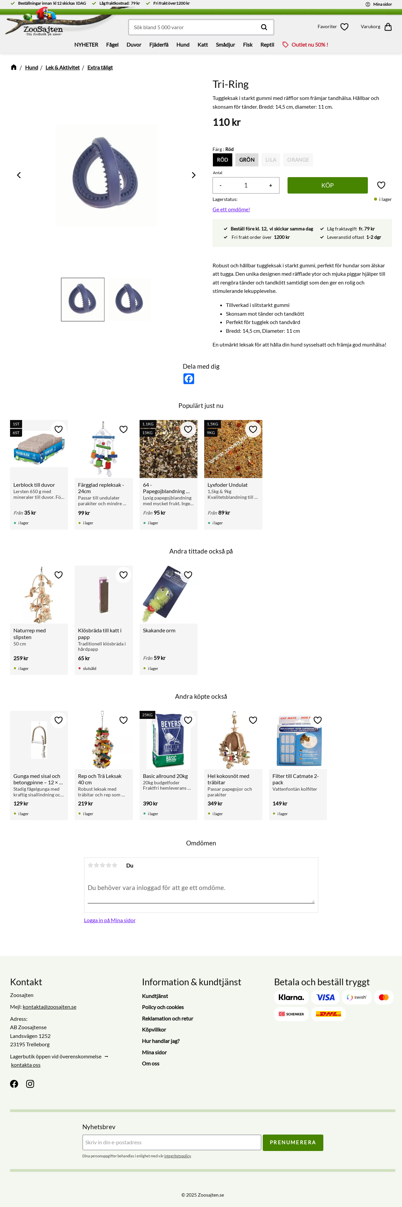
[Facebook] (14, 1084)
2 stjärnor (97, 865)
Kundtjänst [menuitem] (155, 996)
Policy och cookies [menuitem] (163, 1007)
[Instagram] (30, 1084)
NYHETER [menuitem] (86, 44)
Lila (270, 160)
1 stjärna (91, 865)
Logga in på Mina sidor (110, 920)
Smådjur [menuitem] (225, 44)
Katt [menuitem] (202, 44)
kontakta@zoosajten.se (49, 1006)
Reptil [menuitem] (267, 44)
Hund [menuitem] (182, 44)
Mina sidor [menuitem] (154, 1052)
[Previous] (19, 175)
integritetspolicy (177, 1156)
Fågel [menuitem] (112, 44)
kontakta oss (26, 1064)
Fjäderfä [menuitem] (158, 44)
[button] (334, 26)
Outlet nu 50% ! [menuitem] (310, 44)
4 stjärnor (109, 865)
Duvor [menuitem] (134, 44)
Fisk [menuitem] (247, 44)
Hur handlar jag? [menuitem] (160, 1041)
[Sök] (264, 27)
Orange (298, 160)
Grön (246, 160)
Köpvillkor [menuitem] (154, 1029)
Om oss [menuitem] (150, 1063)
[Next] (193, 175)
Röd (222, 160)
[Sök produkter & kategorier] (201, 27)
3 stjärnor (103, 865)
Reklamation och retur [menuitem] (167, 1018)
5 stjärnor (115, 865)
